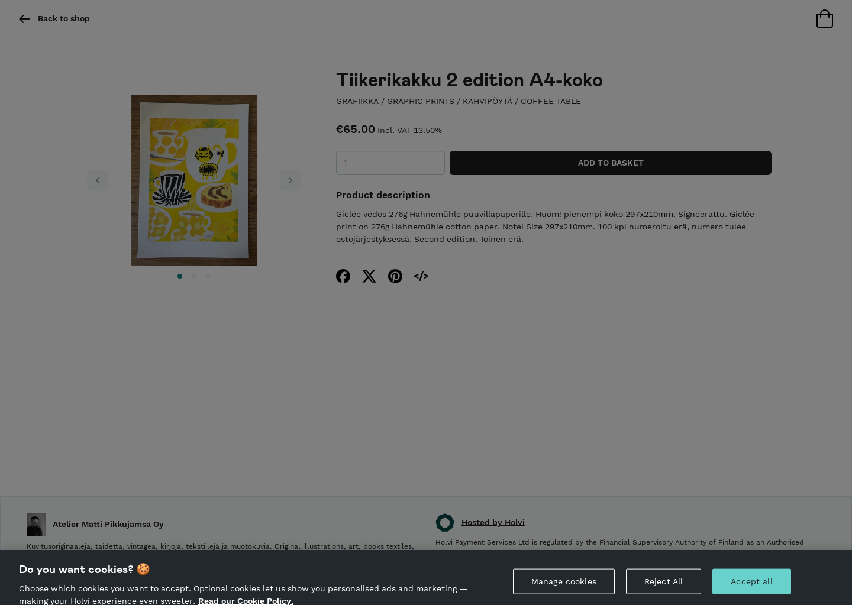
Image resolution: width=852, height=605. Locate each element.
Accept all (751, 588)
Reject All (663, 588)
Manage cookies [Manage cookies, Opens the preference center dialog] (563, 588)
